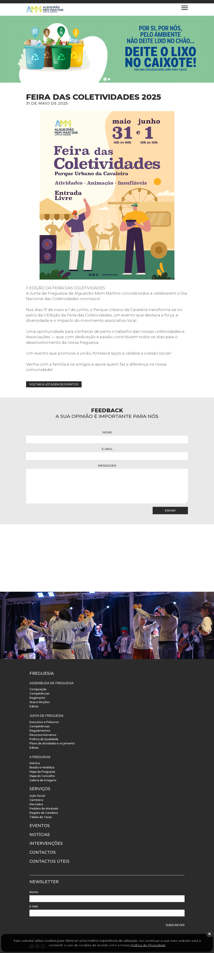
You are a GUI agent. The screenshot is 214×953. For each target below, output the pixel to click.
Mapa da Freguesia (42, 771)
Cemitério (36, 800)
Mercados (36, 804)
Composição (38, 689)
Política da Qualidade (43, 739)
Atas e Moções (39, 702)
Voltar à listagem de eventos (53, 384)
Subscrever (175, 925)
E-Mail (107, 449)
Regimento (37, 697)
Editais (33, 706)
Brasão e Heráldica (41, 767)
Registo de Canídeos (43, 812)
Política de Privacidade (148, 945)
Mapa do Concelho (42, 776)
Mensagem (107, 465)
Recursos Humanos (42, 735)
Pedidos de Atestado (43, 808)
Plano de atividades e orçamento (52, 743)
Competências (39, 693)
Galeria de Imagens (42, 780)
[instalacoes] (107, 625)
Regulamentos (39, 730)
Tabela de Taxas (40, 817)
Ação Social (37, 795)
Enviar (170, 510)
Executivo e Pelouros (44, 722)
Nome (107, 432)
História (34, 763)
